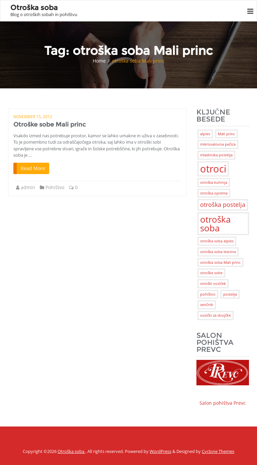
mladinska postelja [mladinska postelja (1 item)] (216, 155)
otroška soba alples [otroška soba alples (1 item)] (217, 241)
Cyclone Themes (218, 451)
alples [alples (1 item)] (205, 134)
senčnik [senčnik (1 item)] (206, 304)
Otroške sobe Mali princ (49, 124)
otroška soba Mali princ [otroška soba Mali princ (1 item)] (220, 262)
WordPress (160, 451)
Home (99, 61)
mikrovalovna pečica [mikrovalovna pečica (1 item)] (218, 144)
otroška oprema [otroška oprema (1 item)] (214, 193)
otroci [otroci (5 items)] (213, 168)
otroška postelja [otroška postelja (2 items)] (222, 205)
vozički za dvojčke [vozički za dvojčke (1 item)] (215, 315)
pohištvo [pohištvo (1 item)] (208, 294)
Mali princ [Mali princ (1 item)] (226, 134)
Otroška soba (71, 451)
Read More (33, 168)
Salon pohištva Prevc (222, 383)
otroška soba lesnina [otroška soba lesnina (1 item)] (218, 251)
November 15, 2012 (32, 117)
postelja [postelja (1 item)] (230, 294)
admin (28, 187)
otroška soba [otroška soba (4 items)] (215, 223)
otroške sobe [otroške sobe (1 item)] (211, 272)
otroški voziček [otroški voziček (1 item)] (213, 283)
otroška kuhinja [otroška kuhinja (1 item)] (213, 182)
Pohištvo (55, 187)
